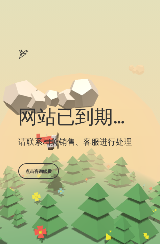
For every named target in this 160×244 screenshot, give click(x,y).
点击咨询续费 (38, 171)
